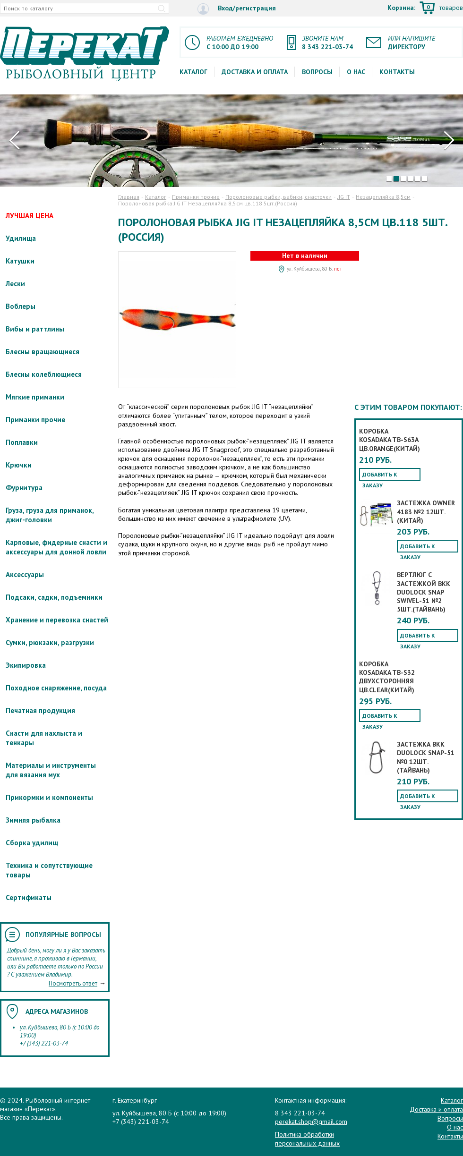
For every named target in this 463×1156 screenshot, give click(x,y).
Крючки (19, 464)
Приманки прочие (35, 419)
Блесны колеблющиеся (44, 374)
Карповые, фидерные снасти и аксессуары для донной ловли (56, 547)
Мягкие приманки (35, 396)
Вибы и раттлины (35, 328)
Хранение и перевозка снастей (57, 619)
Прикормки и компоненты (49, 797)
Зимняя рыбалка (33, 820)
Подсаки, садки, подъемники (54, 597)
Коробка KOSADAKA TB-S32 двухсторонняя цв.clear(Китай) (387, 677)
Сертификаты (28, 897)
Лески (15, 283)
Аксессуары (25, 574)
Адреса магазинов (57, 1011)
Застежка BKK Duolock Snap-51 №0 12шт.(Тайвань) (425, 757)
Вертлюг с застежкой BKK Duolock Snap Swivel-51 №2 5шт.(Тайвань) (423, 591)
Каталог (193, 72)
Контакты (397, 72)
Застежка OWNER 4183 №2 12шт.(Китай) (426, 511)
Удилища (21, 238)
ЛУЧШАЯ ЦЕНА (29, 215)
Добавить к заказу (379, 476)
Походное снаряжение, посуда (56, 687)
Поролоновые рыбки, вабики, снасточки (278, 196)
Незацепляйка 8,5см (383, 196)
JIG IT (343, 196)
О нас (356, 72)
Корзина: (425, 8)
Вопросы (317, 72)
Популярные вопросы (63, 934)
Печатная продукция (40, 710)
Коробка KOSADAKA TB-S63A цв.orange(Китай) (389, 439)
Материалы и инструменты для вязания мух (51, 770)
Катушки (20, 260)
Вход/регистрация (236, 8)
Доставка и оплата (255, 72)
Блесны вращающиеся (42, 351)
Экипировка (26, 665)
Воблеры (20, 306)
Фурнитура (24, 487)
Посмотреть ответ (73, 983)
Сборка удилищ (32, 842)
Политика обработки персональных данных (307, 1138)
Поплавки (22, 442)
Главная (128, 196)
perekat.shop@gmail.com (311, 1121)
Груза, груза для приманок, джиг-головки (50, 515)
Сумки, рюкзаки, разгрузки (50, 642)
